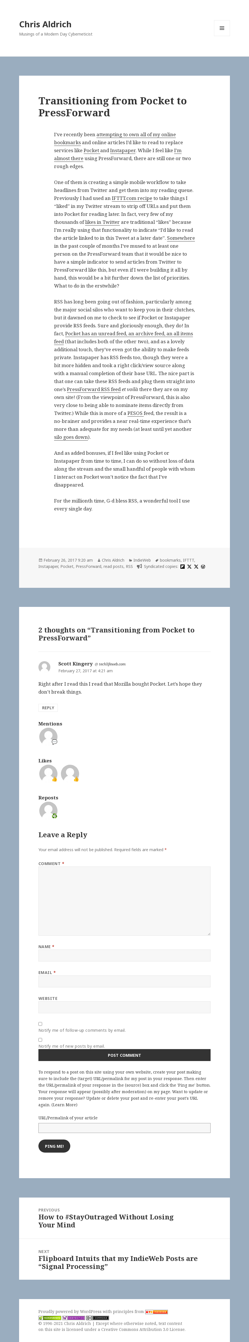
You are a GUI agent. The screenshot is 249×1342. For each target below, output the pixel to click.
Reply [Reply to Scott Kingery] (48, 707)
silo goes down (71, 437)
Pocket (92, 150)
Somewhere (181, 238)
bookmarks (170, 560)
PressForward (88, 566)
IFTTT (188, 560)
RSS (129, 566)
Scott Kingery (75, 663)
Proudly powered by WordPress (70, 1311)
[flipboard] (182, 566)
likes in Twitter (102, 222)
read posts (114, 566)
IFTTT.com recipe (132, 198)
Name (46, 946)
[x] (189, 566)
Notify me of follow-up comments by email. (82, 1030)
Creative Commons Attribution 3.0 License (143, 1329)
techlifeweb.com (112, 664)
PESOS (135, 413)
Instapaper (122, 150)
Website (48, 998)
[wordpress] (202, 566)
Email (47, 972)
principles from (140, 1311)
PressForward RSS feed (94, 389)
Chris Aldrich (45, 24)
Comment (51, 863)
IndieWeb (142, 560)
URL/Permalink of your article (68, 1117)
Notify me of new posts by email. (71, 1046)
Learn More (64, 1104)
